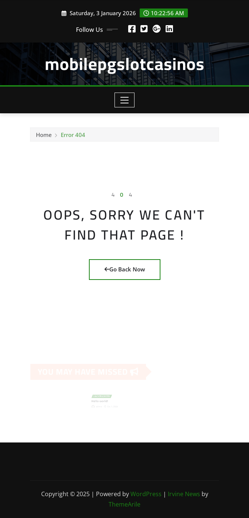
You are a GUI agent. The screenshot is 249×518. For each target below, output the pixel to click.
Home (44, 135)
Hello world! (103, 400)
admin (102, 405)
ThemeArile (124, 504)
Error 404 (73, 135)
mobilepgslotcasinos (125, 64)
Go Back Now (124, 269)
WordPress (146, 494)
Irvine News (184, 494)
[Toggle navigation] (124, 100)
